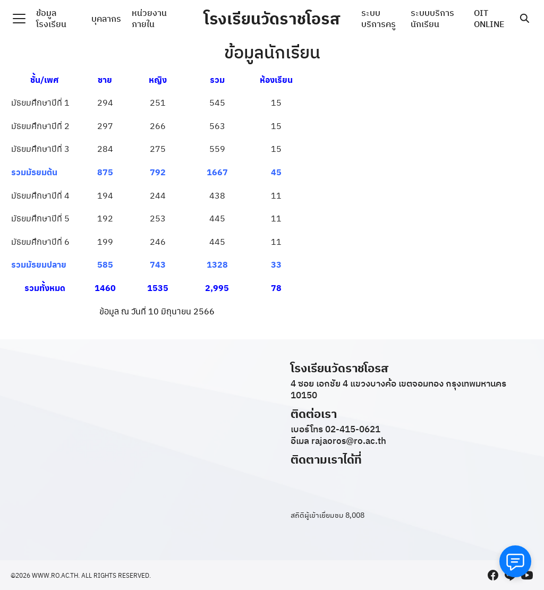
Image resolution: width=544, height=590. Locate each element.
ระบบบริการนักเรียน (432, 18)
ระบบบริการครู (378, 18)
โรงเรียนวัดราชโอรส (272, 18)
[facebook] (493, 575)
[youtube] (527, 575)
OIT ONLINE (489, 18)
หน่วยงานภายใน (149, 18)
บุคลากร (106, 18)
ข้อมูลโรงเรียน (51, 18)
